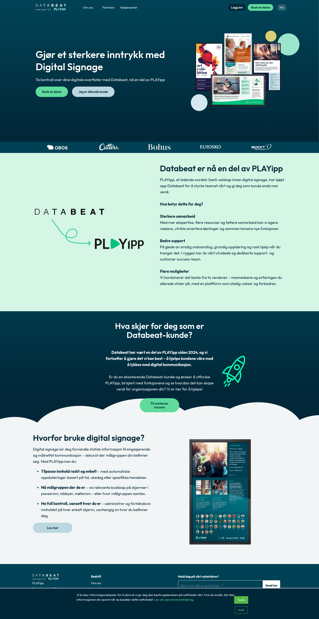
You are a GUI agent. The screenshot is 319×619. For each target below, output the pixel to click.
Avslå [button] (241, 609)
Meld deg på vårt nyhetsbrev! (198, 576)
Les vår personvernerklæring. (174, 599)
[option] (57, 147)
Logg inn (237, 7)
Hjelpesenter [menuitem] (128, 7)
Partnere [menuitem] (108, 7)
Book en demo (260, 7)
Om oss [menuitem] (88, 7)
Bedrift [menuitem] (96, 576)
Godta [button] (241, 599)
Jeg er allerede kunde (93, 92)
